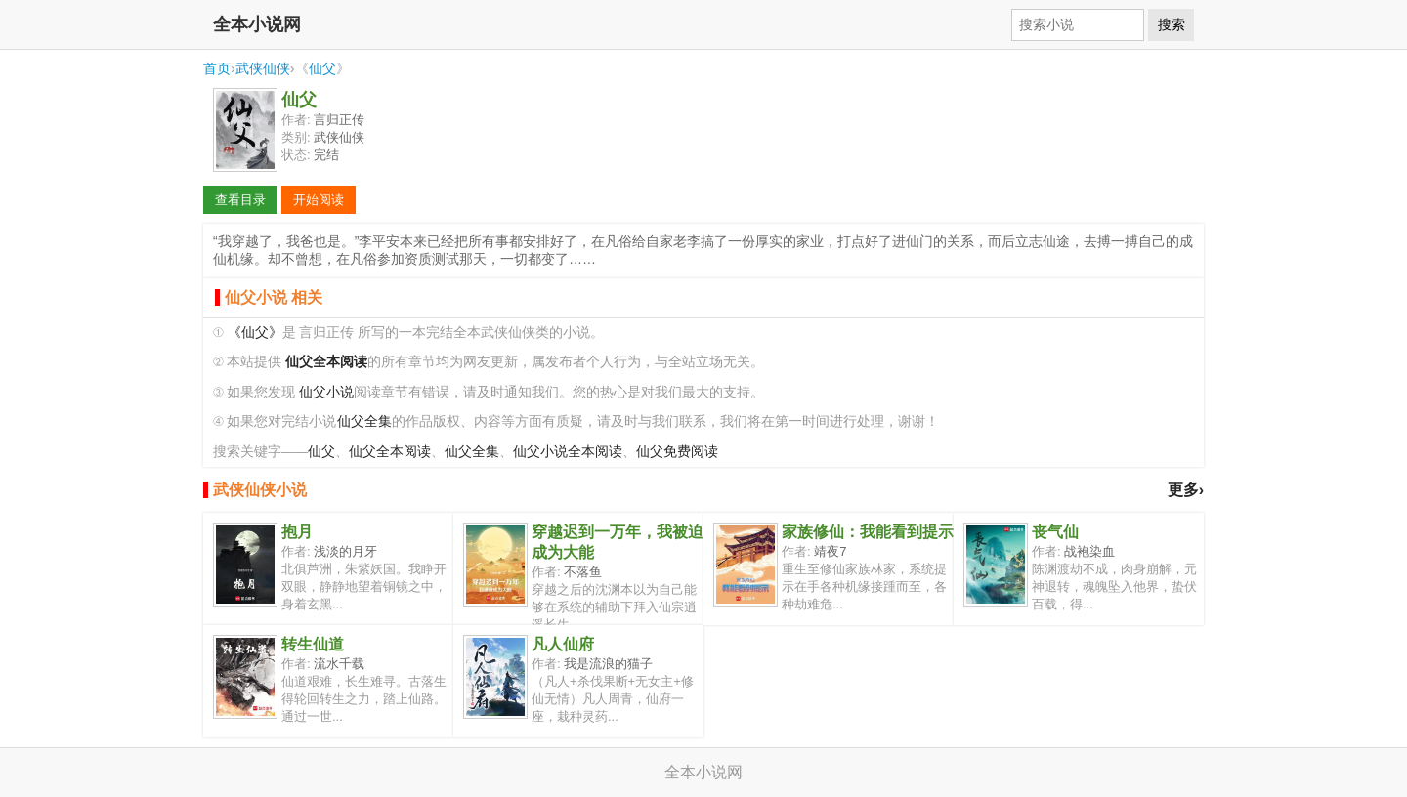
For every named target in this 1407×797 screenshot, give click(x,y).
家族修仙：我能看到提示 (868, 532)
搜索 (1171, 24)
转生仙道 (312, 644)
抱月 (297, 532)
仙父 (322, 68)
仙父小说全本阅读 (567, 451)
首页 (217, 68)
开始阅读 (318, 199)
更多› (1186, 490)
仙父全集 (364, 421)
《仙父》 (255, 332)
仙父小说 (326, 392)
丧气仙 (1055, 532)
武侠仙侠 (262, 68)
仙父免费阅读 (677, 451)
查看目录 (240, 199)
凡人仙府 (563, 644)
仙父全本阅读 (390, 451)
